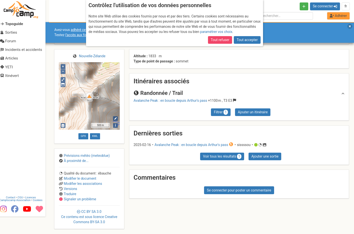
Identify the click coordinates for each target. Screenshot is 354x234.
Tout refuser (220, 40)
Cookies (41, 217)
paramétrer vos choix (216, 32)
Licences (34, 215)
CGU (24, 215)
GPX (83, 136)
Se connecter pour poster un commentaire (239, 190)
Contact (14, 215)
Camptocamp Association (18, 217)
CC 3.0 (89, 217)
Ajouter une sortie (264, 156)
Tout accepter (247, 40)
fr (345, 6)
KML (95, 136)
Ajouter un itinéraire (252, 112)
